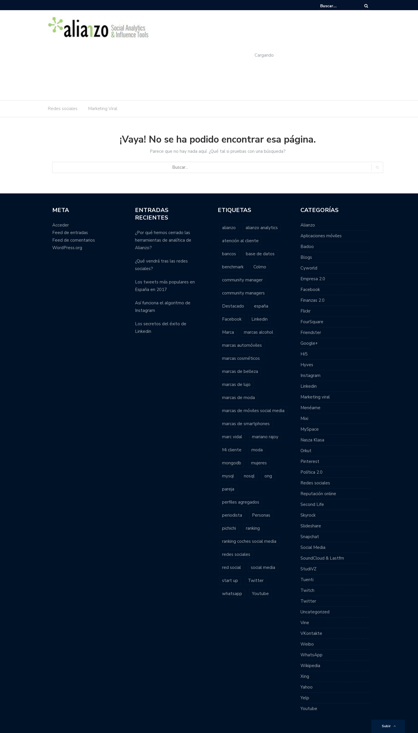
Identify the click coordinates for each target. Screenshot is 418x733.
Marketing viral (315, 397)
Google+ (309, 343)
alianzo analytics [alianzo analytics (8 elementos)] (262, 228)
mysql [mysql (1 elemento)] (228, 476)
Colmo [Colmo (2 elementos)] (259, 267)
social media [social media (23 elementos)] (263, 567)
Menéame (310, 408)
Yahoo (306, 687)
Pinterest (309, 461)
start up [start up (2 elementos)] (230, 580)
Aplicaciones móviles (321, 236)
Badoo (307, 246)
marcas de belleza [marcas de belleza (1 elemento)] (240, 371)
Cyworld (308, 268)
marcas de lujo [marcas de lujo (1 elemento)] (236, 384)
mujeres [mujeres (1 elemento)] (259, 463)
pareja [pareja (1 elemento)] (228, 489)
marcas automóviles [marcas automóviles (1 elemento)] (242, 345)
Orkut (305, 451)
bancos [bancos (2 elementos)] (229, 254)
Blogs (306, 257)
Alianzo (307, 225)
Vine (304, 623)
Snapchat (309, 537)
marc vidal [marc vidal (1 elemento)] (232, 437)
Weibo (307, 644)
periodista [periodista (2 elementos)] (232, 515)
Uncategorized (314, 612)
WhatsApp (311, 655)
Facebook (310, 289)
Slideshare (310, 526)
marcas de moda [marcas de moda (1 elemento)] (238, 397)
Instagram (310, 375)
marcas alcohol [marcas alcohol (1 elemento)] (258, 332)
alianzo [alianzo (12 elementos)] (229, 228)
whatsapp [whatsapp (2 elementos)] (232, 594)
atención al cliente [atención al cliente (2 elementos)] (240, 241)
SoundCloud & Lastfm (322, 558)
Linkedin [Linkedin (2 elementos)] (259, 319)
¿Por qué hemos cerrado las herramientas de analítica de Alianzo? (163, 240)
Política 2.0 (311, 472)
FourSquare (311, 322)
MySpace (309, 429)
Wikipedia (310, 666)
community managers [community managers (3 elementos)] (243, 293)
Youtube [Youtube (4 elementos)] (260, 594)
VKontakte (311, 633)
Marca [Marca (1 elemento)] (228, 332)
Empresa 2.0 (312, 279)
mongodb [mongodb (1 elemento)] (231, 463)
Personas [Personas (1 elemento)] (261, 515)
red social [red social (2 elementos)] (231, 567)
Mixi (304, 418)
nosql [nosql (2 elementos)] (249, 476)
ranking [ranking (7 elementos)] (253, 528)
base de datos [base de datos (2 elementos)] (260, 254)
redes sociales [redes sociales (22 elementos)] (236, 554)
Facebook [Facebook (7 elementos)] (232, 319)
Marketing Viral (102, 109)
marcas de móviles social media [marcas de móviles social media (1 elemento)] (253, 411)
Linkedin (308, 386)
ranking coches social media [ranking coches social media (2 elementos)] (249, 541)
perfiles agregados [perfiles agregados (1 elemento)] (240, 502)
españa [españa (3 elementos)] (261, 306)
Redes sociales (63, 109)
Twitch (307, 590)
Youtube (308, 709)
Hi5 (303, 354)
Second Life (312, 504)
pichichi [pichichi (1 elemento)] (229, 528)
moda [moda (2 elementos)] (257, 450)
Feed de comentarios (73, 240)
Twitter (308, 601)
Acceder (60, 225)
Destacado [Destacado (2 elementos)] (233, 306)
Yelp (304, 698)
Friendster (310, 332)
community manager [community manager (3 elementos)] (242, 280)
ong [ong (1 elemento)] (268, 476)
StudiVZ (308, 569)
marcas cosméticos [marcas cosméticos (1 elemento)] (241, 358)
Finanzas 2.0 (312, 300)
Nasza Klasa (312, 440)
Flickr (305, 311)
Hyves (306, 365)
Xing (304, 676)
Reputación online (318, 494)
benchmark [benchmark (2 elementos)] (233, 267)
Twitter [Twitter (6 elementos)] (256, 580)
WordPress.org (67, 248)
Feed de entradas (70, 233)
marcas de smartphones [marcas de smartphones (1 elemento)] (246, 424)
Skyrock (308, 515)
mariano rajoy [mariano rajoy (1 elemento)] (265, 437)
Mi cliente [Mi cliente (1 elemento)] (232, 450)
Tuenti (307, 580)
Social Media (312, 547)
